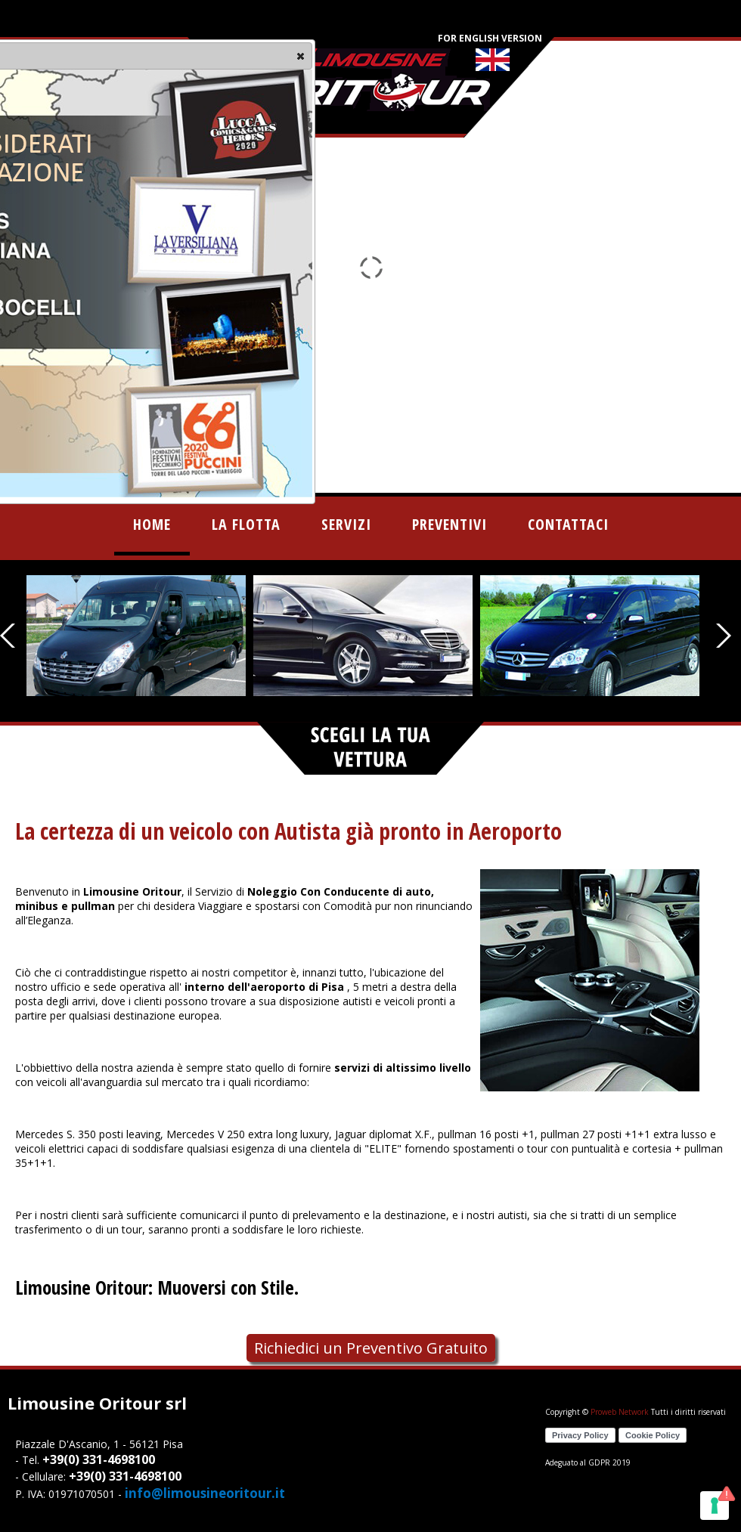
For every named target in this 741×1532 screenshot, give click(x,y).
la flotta (246, 524)
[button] (300, 55)
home (152, 524)
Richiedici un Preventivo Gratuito (371, 1348)
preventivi (449, 524)
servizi (346, 524)
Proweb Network (620, 1412)
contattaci (568, 524)
